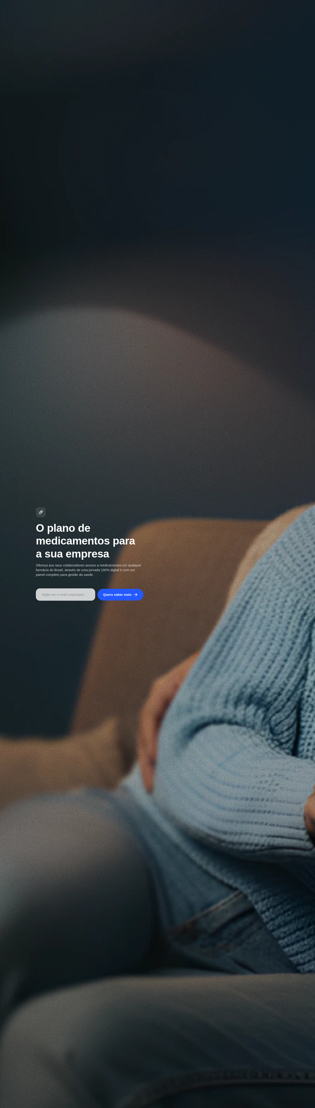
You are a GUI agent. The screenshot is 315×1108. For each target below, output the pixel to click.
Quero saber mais (120, 594)
